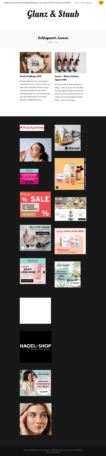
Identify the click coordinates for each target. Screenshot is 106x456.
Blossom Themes (58, 450)
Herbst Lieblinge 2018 (30, 76)
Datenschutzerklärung (53, 452)
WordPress (78, 450)
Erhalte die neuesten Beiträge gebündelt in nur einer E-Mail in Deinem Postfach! (37, 3)
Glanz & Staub (53, 14)
